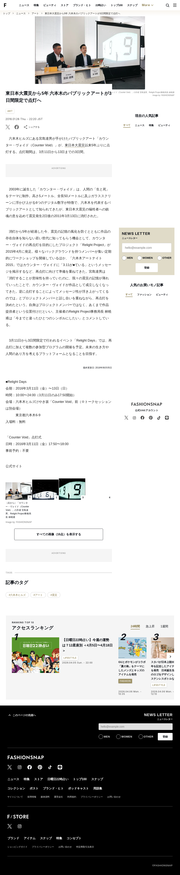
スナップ (132, 5)
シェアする (31, 127)
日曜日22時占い (57, 779)
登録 (146, 267)
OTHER (166, 257)
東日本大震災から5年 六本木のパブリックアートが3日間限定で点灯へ (82, 13)
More (148, 5)
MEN (130, 257)
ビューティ (49, 5)
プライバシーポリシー (92, 797)
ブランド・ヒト (82, 5)
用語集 (97, 788)
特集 (36, 5)
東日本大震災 (75, 145)
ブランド (13, 838)
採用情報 (31, 797)
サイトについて (15, 797)
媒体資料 (45, 797)
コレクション (16, 788)
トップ (6, 13)
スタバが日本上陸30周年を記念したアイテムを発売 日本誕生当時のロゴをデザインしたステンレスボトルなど (164, 670)
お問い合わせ (114, 797)
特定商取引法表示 (85, 847)
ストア (64, 5)
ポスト (34, 788)
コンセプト (74, 838)
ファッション (144, 294)
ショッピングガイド (17, 847)
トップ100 (117, 5)
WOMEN (147, 257)
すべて (126, 125)
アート (35, 13)
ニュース (24, 5)
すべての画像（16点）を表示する (58, 534)
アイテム (30, 838)
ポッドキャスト (78, 788)
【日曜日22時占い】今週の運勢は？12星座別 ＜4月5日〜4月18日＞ (87, 645)
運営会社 (58, 797)
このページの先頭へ (21, 715)
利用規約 (71, 797)
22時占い (100, 5)
